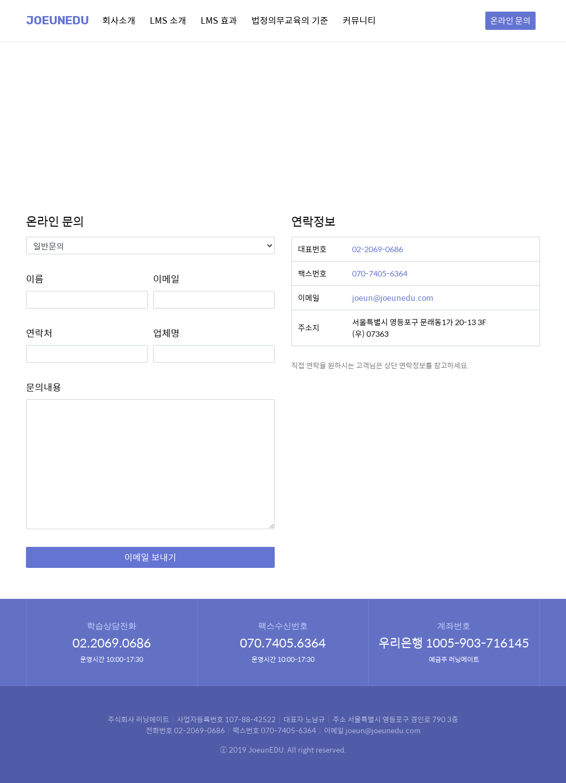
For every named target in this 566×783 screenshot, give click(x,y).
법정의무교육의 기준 (289, 20)
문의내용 (43, 387)
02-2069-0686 (377, 249)
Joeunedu (57, 20)
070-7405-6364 (379, 273)
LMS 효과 (219, 20)
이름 (35, 279)
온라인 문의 (510, 20)
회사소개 (118, 20)
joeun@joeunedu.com (392, 297)
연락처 (39, 333)
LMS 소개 (168, 20)
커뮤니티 (359, 20)
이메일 (166, 279)
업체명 (166, 333)
